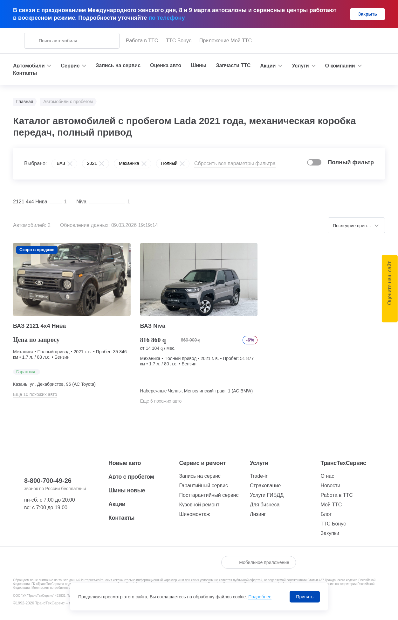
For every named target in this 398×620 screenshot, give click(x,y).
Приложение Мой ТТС (225, 40)
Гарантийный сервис (203, 485)
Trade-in (259, 476)
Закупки (330, 533)
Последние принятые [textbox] (355, 225)
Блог (326, 514)
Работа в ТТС (142, 40)
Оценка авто (165, 65)
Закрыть (367, 14)
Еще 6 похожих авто (161, 401)
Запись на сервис (118, 65)
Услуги (259, 463)
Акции (116, 504)
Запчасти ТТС (233, 65)
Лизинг (258, 514)
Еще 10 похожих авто (35, 394)
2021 (92, 163)
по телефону (166, 18)
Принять (304, 596)
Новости (330, 485)
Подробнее (259, 596)
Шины (198, 65)
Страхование (265, 485)
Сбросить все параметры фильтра (235, 163)
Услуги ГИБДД (267, 495)
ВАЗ (61, 163)
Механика (129, 163)
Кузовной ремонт (199, 504)
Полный (169, 163)
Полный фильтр (351, 162)
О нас (327, 476)
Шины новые (126, 490)
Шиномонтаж (194, 514)
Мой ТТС (331, 504)
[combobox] (356, 225)
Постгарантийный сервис (209, 495)
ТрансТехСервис (343, 463)
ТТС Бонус (178, 40)
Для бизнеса (264, 504)
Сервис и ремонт (202, 463)
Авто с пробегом (131, 477)
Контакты (25, 73)
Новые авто (124, 463)
